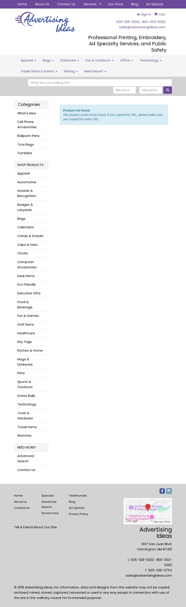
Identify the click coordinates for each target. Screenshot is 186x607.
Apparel (28, 60)
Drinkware (70, 60)
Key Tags (24, 342)
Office (126, 60)
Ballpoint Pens (28, 136)
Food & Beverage (24, 304)
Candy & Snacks (30, 236)
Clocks (22, 253)
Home (22, 4)
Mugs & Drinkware (25, 362)
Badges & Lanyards (25, 207)
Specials (47, 496)
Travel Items (27, 427)
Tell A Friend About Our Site (35, 527)
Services (90, 4)
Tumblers (24, 153)
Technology (151, 60)
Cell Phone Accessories (27, 124)
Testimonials (78, 496)
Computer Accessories (27, 264)
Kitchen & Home (30, 350)
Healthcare (26, 333)
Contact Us (66, 4)
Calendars (25, 227)
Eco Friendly (26, 284)
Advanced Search (25, 458)
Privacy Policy (78, 514)
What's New (26, 113)
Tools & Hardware (25, 415)
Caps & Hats (27, 244)
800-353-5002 (153, 22)
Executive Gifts (29, 293)
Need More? (95, 71)
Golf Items (25, 324)
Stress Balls (26, 396)
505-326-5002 (128, 22)
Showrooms (50, 513)
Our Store (115, 4)
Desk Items (26, 276)
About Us (42, 4)
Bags (48, 60)
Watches (24, 435)
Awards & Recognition (26, 193)
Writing (71, 71)
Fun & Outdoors (100, 60)
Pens (21, 373)
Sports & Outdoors (25, 384)
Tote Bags (25, 144)
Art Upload (154, 4)
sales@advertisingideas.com (142, 27)
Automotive (26, 182)
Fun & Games (28, 316)
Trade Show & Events (39, 71)
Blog (134, 4)
